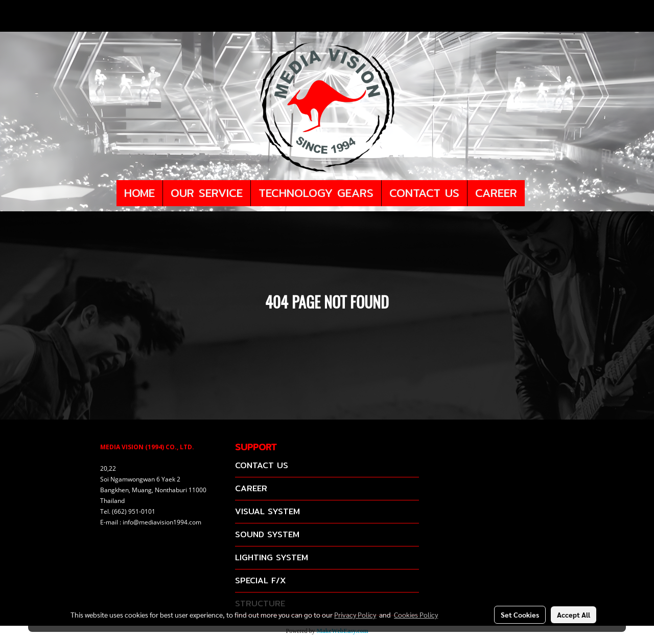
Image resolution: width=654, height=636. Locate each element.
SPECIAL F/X (260, 580)
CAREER (496, 193)
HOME (139, 193)
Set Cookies (520, 614)
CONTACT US (424, 193)
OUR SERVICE (207, 193)
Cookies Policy (416, 614)
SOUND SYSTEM (267, 534)
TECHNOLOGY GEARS (316, 193)
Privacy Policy (355, 614)
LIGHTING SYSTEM (271, 557)
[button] (534, 193)
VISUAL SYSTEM (267, 511)
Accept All (573, 614)
